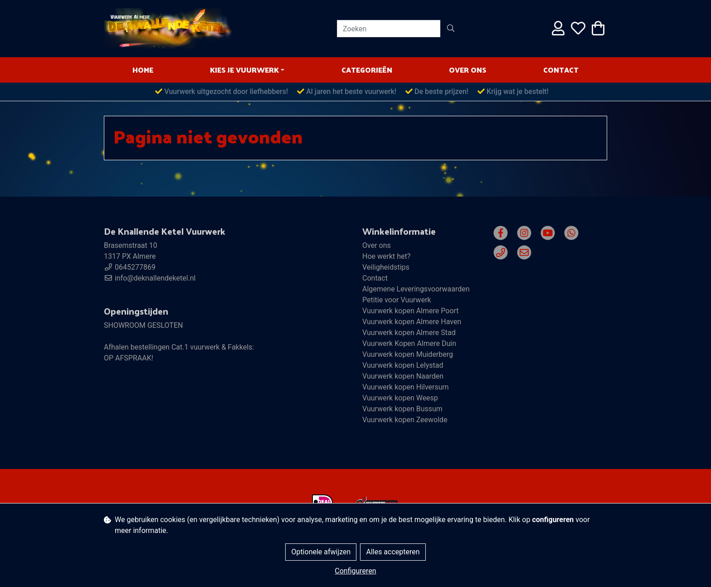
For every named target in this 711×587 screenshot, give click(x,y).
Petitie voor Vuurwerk (396, 300)
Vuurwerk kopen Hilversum (405, 387)
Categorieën (366, 69)
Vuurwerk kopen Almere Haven (411, 321)
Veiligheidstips (385, 267)
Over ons (468, 69)
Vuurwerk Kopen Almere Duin (409, 343)
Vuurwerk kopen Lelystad (402, 365)
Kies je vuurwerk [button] (244, 69)
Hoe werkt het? (386, 256)
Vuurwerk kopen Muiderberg (407, 354)
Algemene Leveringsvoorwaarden (416, 289)
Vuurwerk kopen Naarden (402, 376)
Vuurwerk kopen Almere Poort (410, 310)
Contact (561, 69)
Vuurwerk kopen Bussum (402, 408)
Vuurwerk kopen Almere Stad (409, 332)
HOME (142, 69)
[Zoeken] (389, 28)
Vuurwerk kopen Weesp (400, 398)
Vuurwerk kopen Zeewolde (405, 419)
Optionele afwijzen (321, 552)
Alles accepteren (392, 552)
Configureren (355, 571)
